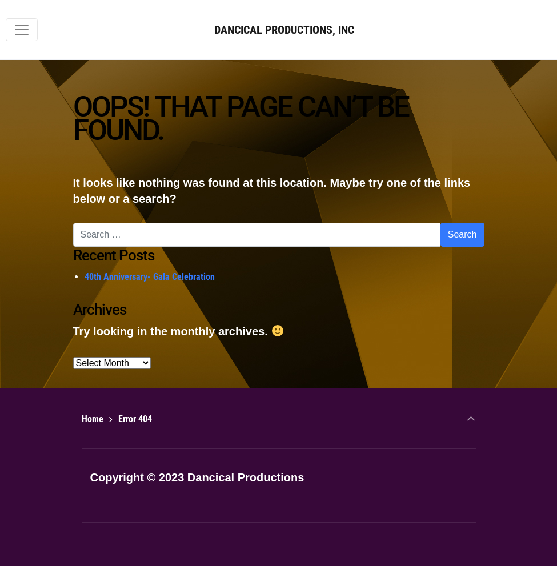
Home (92, 419)
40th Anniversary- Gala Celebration (150, 276)
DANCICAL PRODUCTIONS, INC (284, 30)
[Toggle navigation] (22, 29)
